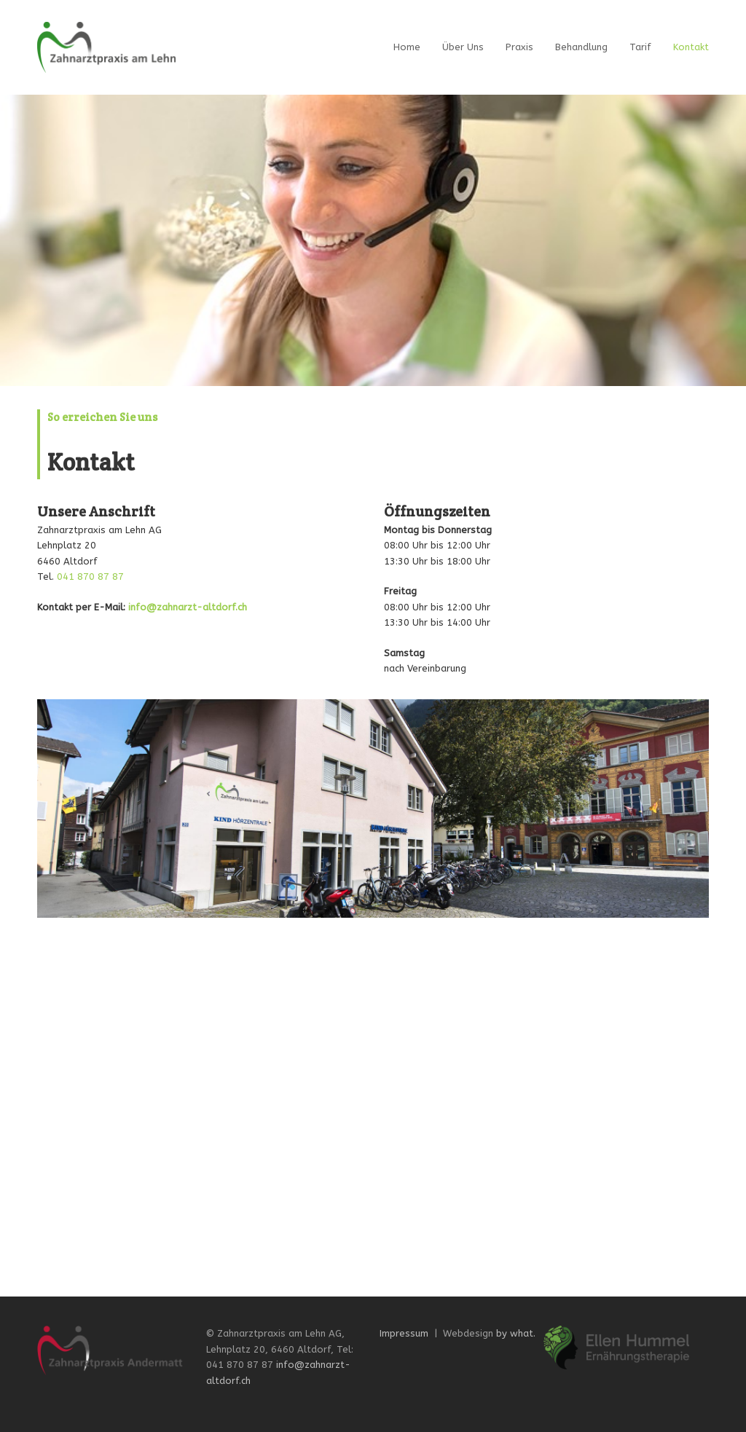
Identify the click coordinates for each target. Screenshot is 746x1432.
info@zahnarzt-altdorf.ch (187, 607)
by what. (515, 1333)
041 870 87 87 (90, 576)
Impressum (404, 1333)
